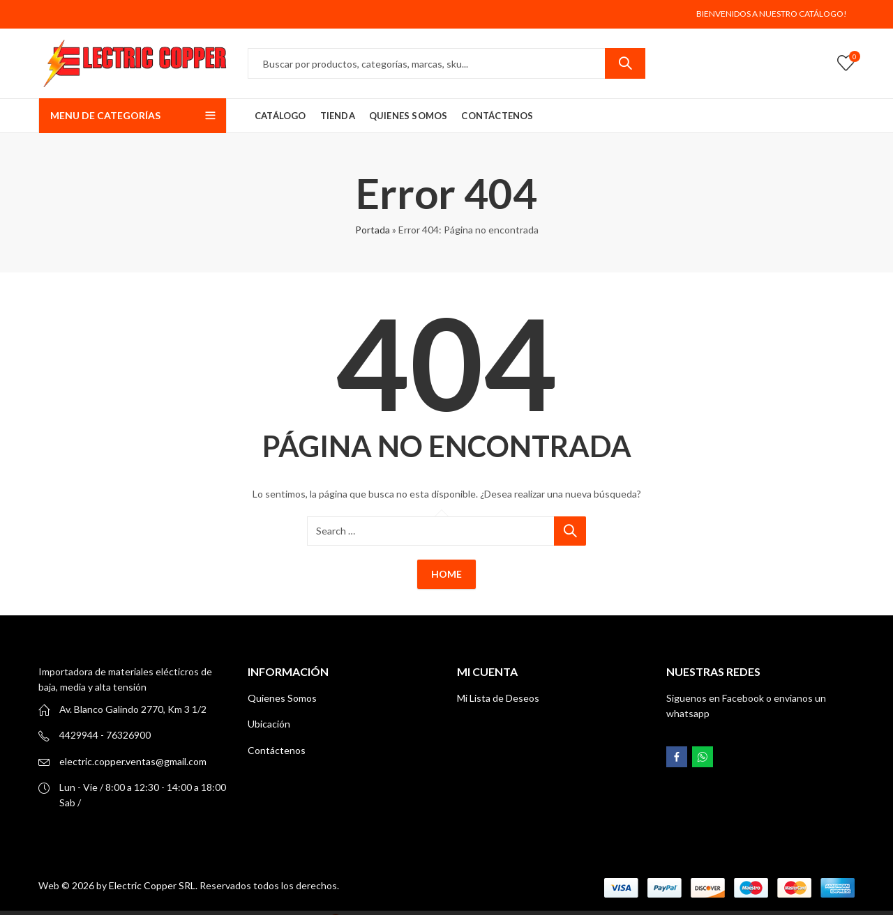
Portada (372, 230)
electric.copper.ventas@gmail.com (133, 761)
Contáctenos (277, 750)
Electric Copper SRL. (153, 885)
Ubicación (269, 724)
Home (446, 574)
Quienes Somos (282, 698)
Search (625, 63)
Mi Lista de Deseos (498, 698)
